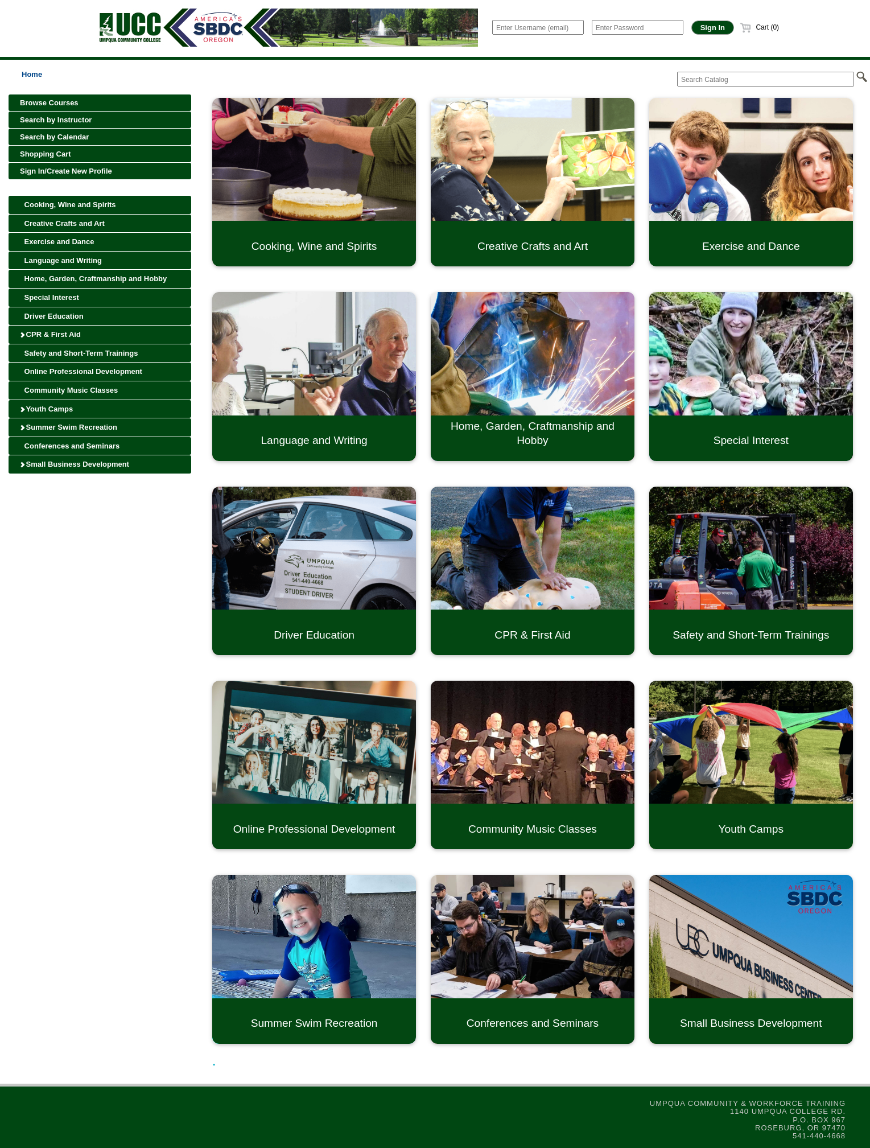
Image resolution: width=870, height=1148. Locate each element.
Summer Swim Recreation (68, 427)
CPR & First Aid (50, 334)
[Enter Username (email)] (538, 27)
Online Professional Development (81, 371)
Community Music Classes (69, 390)
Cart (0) (759, 27)
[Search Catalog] (765, 79)
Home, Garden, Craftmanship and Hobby (93, 278)
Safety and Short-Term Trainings (79, 353)
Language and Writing (61, 260)
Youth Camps (46, 409)
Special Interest (49, 297)
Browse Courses (49, 102)
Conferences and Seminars (69, 446)
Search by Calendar (54, 137)
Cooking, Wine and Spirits (68, 204)
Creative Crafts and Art (62, 223)
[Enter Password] (637, 27)
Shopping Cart (45, 154)
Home (32, 74)
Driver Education (52, 316)
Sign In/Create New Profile (66, 171)
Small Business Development (74, 464)
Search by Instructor (56, 120)
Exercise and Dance (57, 241)
